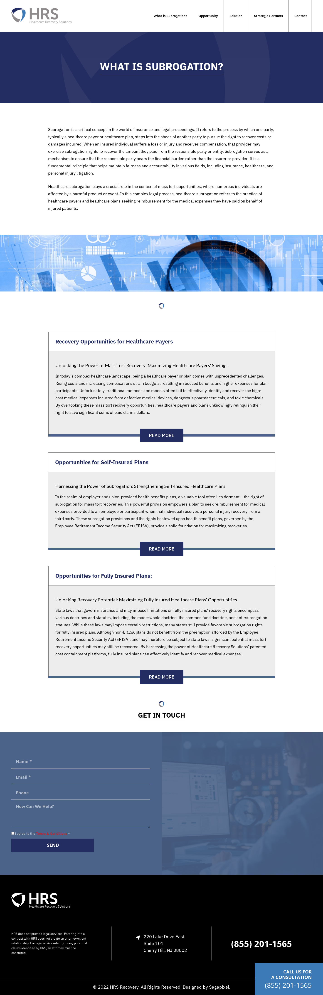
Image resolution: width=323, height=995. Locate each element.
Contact (300, 16)
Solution (235, 16)
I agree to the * (42, 833)
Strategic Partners (268, 16)
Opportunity (208, 16)
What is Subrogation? (170, 16)
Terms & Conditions (51, 833)
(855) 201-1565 (288, 985)
